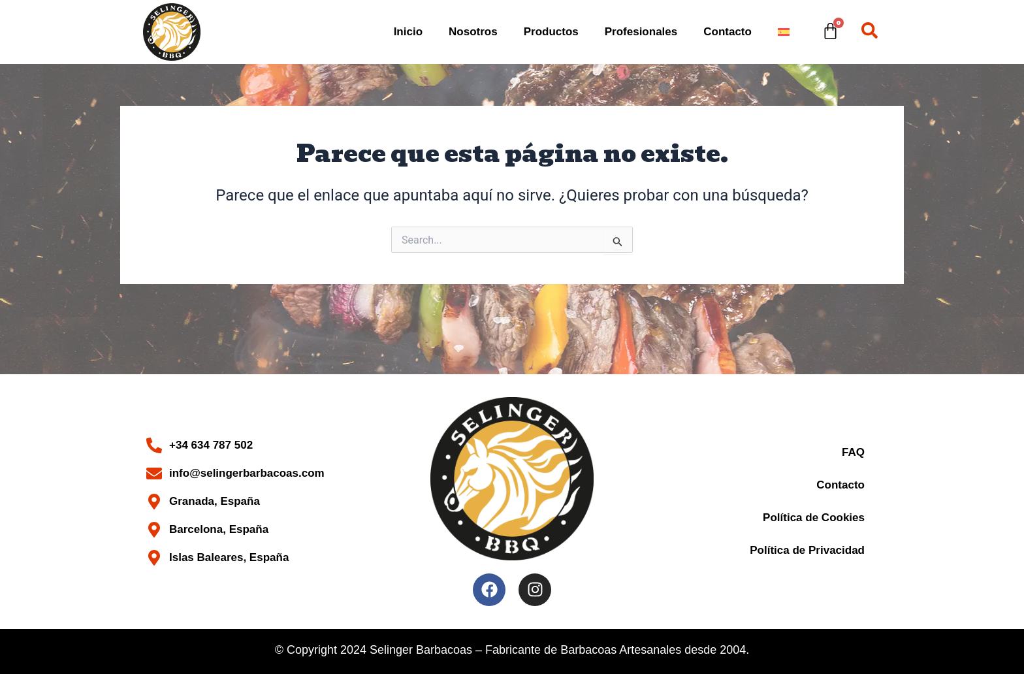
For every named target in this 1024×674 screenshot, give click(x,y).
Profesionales (641, 31)
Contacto (727, 31)
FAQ (853, 452)
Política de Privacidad (807, 550)
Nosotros (473, 31)
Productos (551, 31)
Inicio (408, 31)
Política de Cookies (814, 517)
